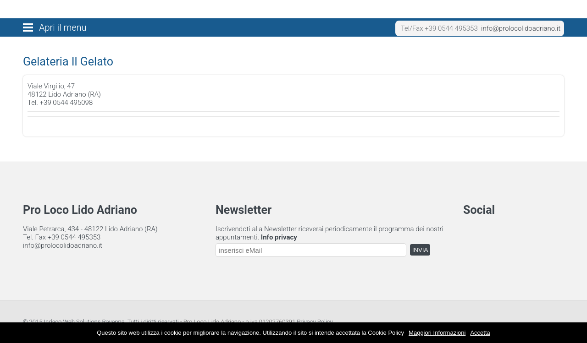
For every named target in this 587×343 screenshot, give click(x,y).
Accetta (480, 332)
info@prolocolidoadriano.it (520, 28)
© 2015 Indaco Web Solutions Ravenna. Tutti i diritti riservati (101, 321)
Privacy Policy (314, 321)
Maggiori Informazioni (437, 332)
